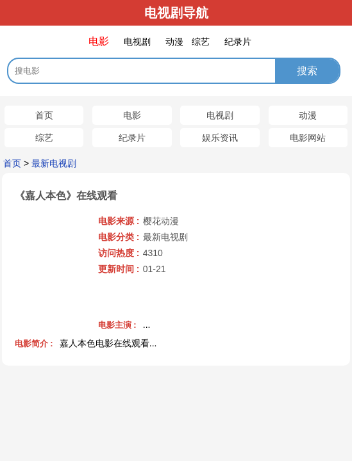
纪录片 (132, 138)
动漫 (308, 115)
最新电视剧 (53, 163)
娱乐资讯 (220, 138)
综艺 (44, 138)
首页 (44, 115)
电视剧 (219, 115)
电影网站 (308, 138)
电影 (132, 115)
